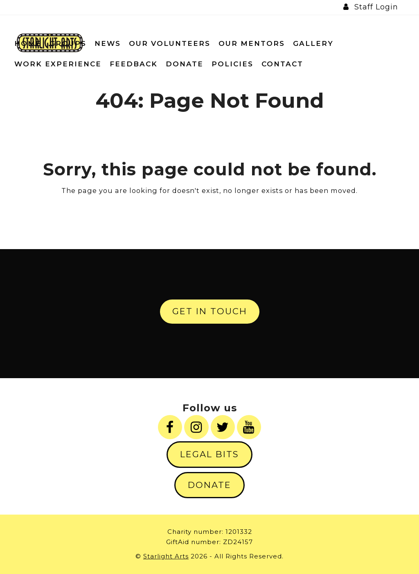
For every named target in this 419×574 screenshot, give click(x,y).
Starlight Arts (166, 556)
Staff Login (376, 6)
